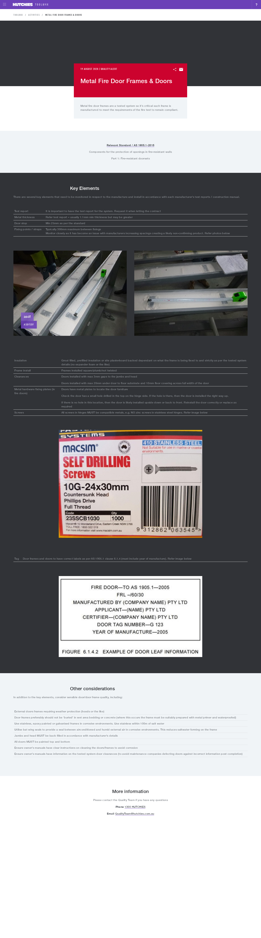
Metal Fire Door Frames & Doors (63, 15)
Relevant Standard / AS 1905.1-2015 (130, 145)
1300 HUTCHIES (135, 806)
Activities (34, 15)
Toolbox (18, 15)
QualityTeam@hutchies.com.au (134, 813)
